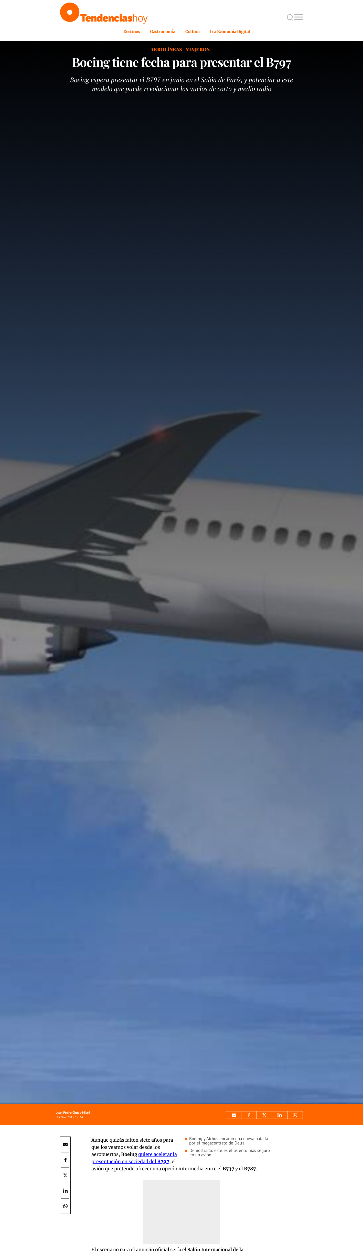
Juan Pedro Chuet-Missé (73, 1112)
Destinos (131, 31)
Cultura (192, 31)
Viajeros (198, 49)
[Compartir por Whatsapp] (295, 1115)
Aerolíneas (166, 49)
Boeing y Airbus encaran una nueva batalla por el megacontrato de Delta (228, 1141)
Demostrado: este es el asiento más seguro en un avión (229, 1152)
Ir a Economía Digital (230, 31)
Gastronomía (162, 31)
